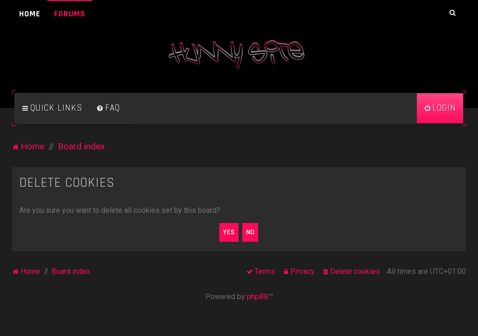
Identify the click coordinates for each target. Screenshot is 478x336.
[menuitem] (108, 108)
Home (29, 13)
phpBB (257, 296)
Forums (69, 13)
